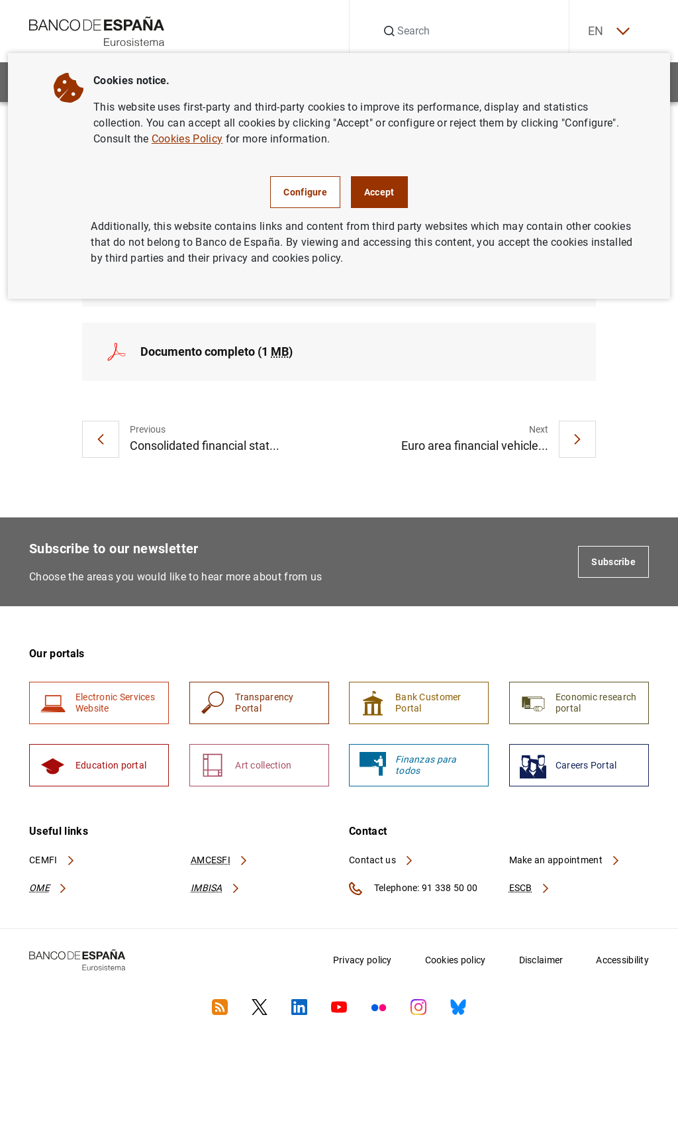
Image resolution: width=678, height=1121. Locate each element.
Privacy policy (362, 962)
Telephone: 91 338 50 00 (413, 890)
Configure (305, 192)
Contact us (381, 862)
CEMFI (52, 862)
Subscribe (613, 562)
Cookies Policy (187, 139)
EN (607, 31)
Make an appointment (565, 862)
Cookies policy (455, 962)
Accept (379, 192)
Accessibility (622, 962)
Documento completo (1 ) (216, 352)
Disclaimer (541, 962)
